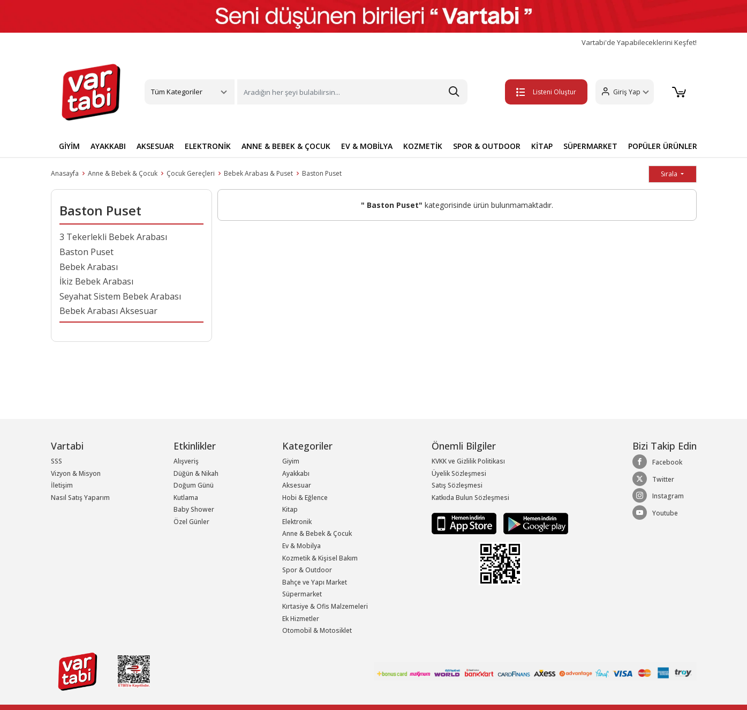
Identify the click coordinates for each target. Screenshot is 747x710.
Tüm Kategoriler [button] (176, 91)
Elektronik (297, 521)
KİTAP (542, 146)
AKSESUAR (155, 146)
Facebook (657, 462)
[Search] (352, 91)
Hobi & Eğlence (305, 497)
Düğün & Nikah (195, 473)
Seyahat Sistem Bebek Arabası (120, 296)
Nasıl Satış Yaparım (80, 497)
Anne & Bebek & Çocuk (122, 173)
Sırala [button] (670, 173)
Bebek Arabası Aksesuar (108, 311)
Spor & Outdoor (307, 569)
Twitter (653, 479)
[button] (623, 91)
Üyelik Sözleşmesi (459, 473)
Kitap (290, 509)
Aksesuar (296, 485)
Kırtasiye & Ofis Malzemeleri (325, 606)
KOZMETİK (422, 146)
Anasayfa (65, 173)
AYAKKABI (108, 146)
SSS (56, 461)
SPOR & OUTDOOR (486, 146)
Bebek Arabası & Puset (258, 173)
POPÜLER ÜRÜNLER (662, 146)
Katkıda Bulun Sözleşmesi (470, 497)
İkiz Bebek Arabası (96, 281)
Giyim (290, 461)
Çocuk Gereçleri (191, 173)
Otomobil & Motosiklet (317, 630)
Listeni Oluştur (545, 91)
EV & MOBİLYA (367, 146)
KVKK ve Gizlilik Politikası (468, 461)
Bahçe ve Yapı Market (314, 582)
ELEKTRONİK (208, 146)
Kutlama (185, 497)
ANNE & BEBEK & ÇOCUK (286, 146)
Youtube (655, 513)
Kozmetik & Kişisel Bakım (320, 558)
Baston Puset (322, 173)
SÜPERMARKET (590, 146)
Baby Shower (193, 509)
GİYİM (69, 146)
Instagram (658, 496)
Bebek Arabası (88, 267)
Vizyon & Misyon (76, 473)
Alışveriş (186, 461)
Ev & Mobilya (301, 545)
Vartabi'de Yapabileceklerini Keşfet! (639, 42)
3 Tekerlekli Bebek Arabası (113, 237)
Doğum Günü (193, 485)
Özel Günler (191, 521)
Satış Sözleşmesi (457, 485)
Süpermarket (302, 594)
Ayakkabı (296, 473)
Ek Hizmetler (300, 618)
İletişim (62, 485)
